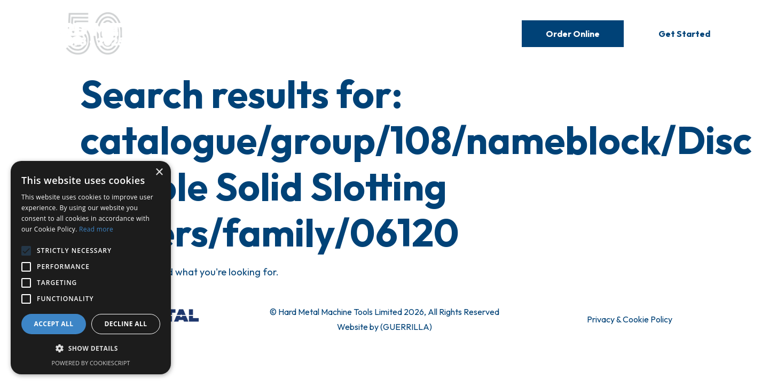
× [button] (159, 172)
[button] (90, 348)
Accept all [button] (54, 323)
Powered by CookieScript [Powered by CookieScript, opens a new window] (91, 363)
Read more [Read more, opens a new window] (96, 229)
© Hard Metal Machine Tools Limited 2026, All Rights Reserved (384, 311)
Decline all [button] (126, 323)
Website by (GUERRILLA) (384, 326)
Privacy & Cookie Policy (629, 319)
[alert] (91, 267)
